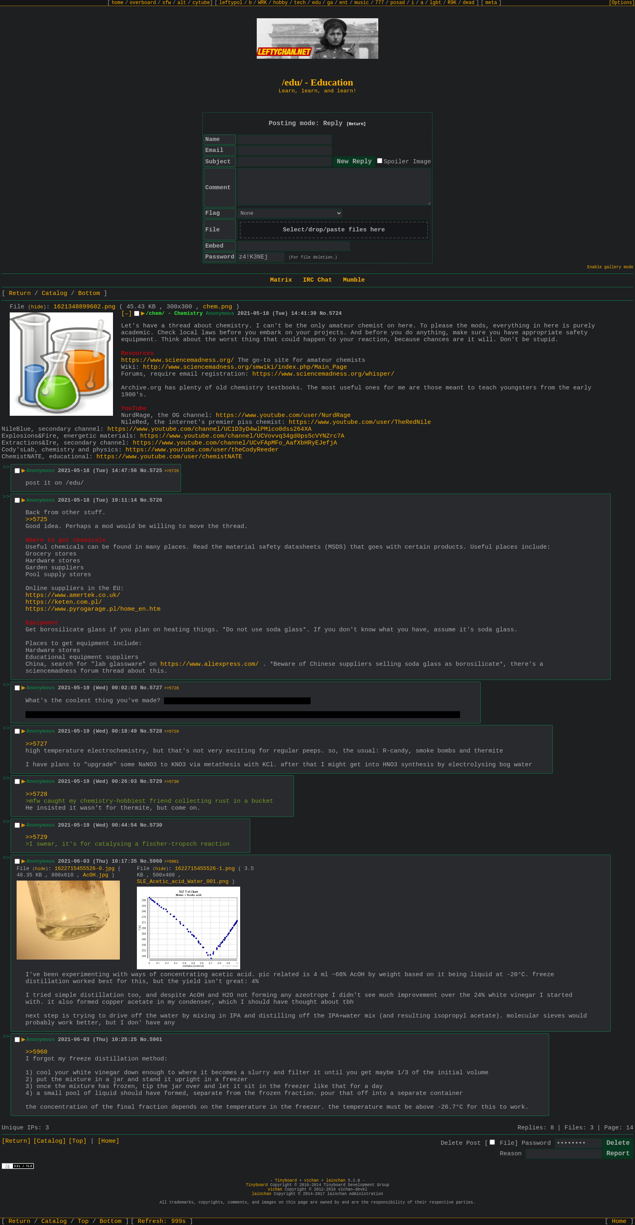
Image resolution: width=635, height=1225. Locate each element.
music (361, 3)
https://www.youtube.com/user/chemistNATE (169, 456)
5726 (155, 500)
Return (20, 293)
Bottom (89, 293)
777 (379, 3)
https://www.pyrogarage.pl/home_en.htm (93, 609)
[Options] (622, 3)
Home (619, 1221)
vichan (311, 1180)
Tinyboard (286, 1180)
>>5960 (36, 1052)
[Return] (356, 124)
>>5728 (171, 688)
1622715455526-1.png (205, 869)
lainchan (335, 1180)
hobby (280, 3)
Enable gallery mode (610, 267)
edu (316, 3)
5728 (155, 731)
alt (181, 3)
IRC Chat (317, 280)
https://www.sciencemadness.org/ (177, 360)
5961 (155, 1040)
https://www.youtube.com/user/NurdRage (283, 415)
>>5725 (36, 519)
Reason (511, 1153)
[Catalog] (49, 1141)
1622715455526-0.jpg (85, 869)
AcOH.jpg (95, 875)
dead (469, 3)
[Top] (77, 1141)
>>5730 (171, 782)
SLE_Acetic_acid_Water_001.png (182, 882)
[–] (126, 313)
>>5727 (36, 744)
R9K (451, 3)
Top (83, 1221)
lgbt (435, 3)
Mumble (354, 280)
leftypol (231, 3)
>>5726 (171, 471)
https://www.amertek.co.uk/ (73, 595)
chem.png (217, 307)
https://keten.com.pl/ (64, 602)
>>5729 (171, 731)
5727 (155, 688)
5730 (155, 825)
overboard (143, 3)
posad (397, 3)
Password (536, 1143)
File (507, 1143)
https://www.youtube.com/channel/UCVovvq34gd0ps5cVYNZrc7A (242, 436)
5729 (155, 781)
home (118, 3)
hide (37, 307)
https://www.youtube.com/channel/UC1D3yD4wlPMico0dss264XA (209, 429)
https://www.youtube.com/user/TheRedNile (360, 422)
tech (300, 3)
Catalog (54, 293)
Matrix (281, 280)
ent (343, 3)
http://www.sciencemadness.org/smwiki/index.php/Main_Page (245, 367)
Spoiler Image (407, 161)
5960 (155, 861)
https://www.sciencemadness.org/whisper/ (323, 374)
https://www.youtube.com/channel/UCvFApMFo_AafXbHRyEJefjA (235, 443)
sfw (166, 3)
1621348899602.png (84, 307)
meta (491, 3)
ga (330, 3)
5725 (155, 471)
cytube (201, 3)
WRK (262, 3)
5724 (335, 313)
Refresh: (162, 1221)
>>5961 (171, 861)
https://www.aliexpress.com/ (209, 664)
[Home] (108, 1141)
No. (324, 313)
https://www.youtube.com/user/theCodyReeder (202, 450)
